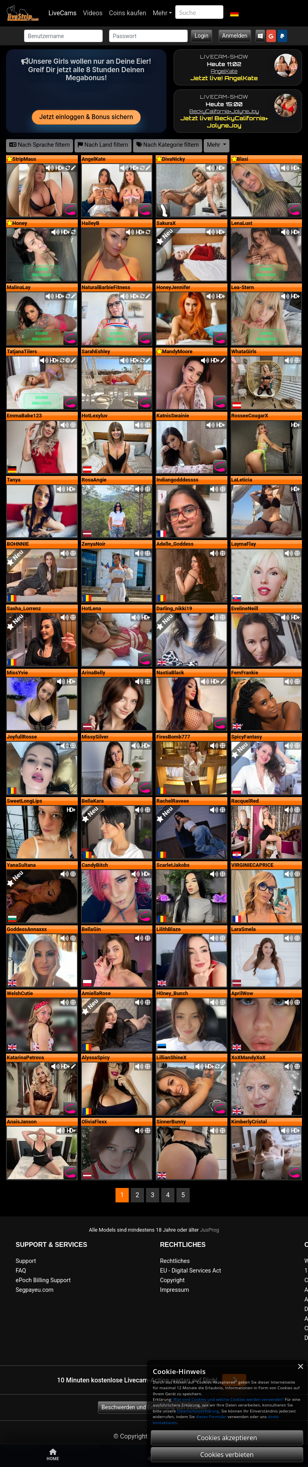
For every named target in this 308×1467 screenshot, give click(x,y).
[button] (234, 13)
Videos (93, 13)
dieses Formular (211, 1416)
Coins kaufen (127, 13)
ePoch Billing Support (43, 1280)
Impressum (174, 1290)
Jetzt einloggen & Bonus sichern (86, 117)
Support (26, 1261)
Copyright (172, 1280)
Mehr (160, 13)
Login (202, 35)
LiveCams (63, 13)
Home (53, 1455)
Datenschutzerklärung (198, 1411)
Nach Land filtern (103, 145)
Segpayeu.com (35, 1290)
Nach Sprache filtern (39, 145)
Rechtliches (175, 1261)
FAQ (21, 1270)
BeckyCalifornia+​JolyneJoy (224, 111)
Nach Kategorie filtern (167, 145)
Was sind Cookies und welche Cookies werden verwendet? (228, 1399)
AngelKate (224, 71)
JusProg (209, 1230)
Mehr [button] (214, 145)
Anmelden (234, 35)
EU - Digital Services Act (190, 1270)
